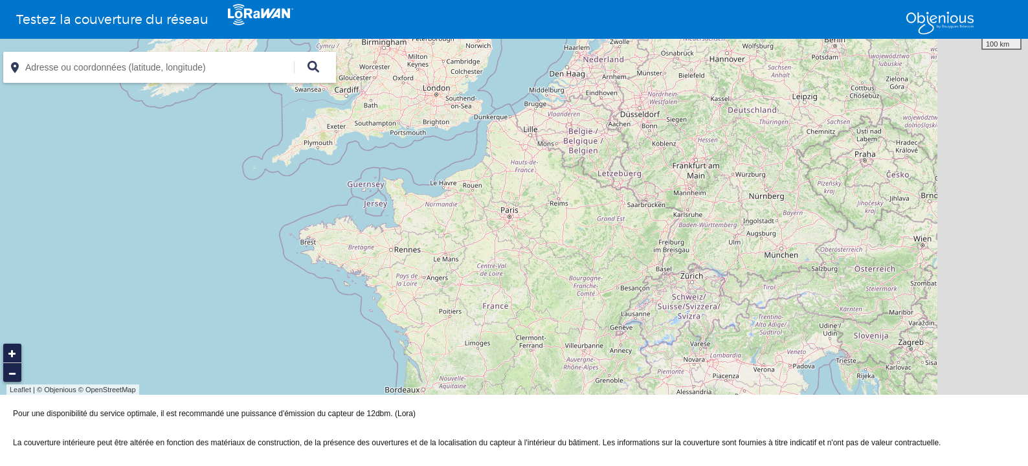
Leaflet (20, 390)
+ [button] (12, 353)
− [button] (12, 373)
